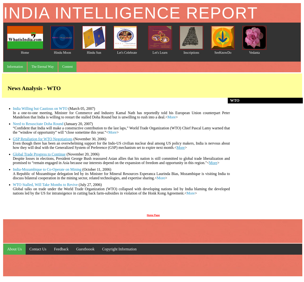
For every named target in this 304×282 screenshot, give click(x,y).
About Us (14, 249)
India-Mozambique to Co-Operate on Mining (47, 169)
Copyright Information (119, 249)
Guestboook (85, 249)
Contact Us (38, 249)
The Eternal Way (42, 66)
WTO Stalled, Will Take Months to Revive (45, 185)
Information (15, 66)
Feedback (61, 249)
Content (67, 66)
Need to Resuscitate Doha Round (38, 124)
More (171, 117)
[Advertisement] (266, 157)
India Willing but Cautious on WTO (40, 109)
